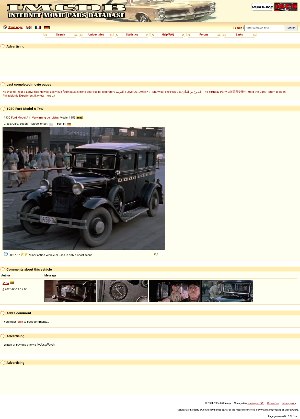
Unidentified (96, 34)
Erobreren (108, 92)
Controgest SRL (255, 403)
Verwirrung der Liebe (45, 117)
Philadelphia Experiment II (19, 95)
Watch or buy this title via (29, 344)
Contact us (273, 403)
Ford (14, 117)
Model (22, 117)
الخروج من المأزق (191, 92)
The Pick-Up (172, 92)
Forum (204, 34)
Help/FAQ (168, 34)
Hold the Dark (256, 92)
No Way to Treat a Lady (17, 92)
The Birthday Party (215, 92)
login (20, 321)
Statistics (132, 34)
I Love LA (131, 92)
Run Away (157, 92)
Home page (15, 27)
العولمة (120, 92)
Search (60, 34)
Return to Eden (276, 92)
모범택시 (143, 92)
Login (238, 28)
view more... (46, 95)
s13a (6, 283)
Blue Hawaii (41, 92)
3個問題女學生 (237, 92)
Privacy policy (289, 403)
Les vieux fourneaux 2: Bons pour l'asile (75, 92)
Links (239, 34)
